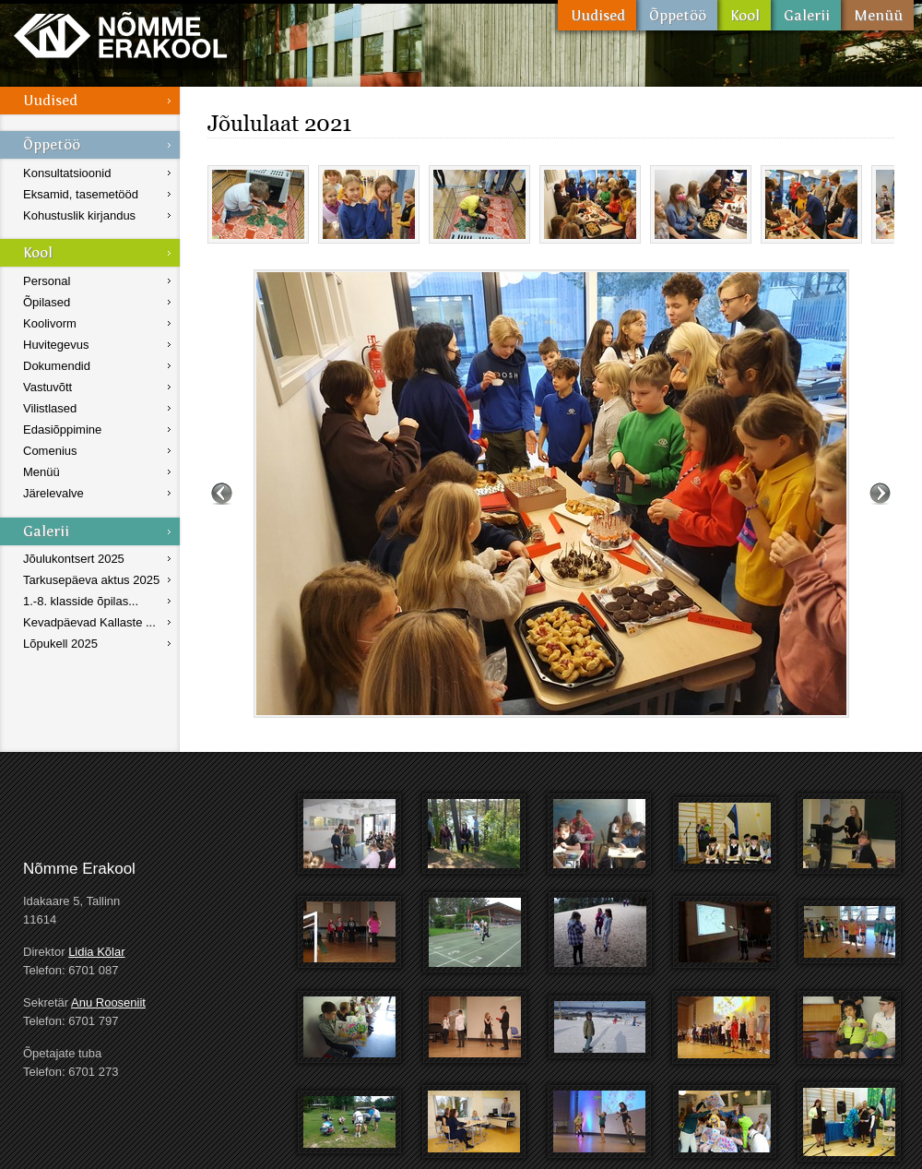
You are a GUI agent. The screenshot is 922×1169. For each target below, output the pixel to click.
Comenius (50, 451)
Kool (744, 15)
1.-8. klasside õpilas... (80, 601)
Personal (46, 281)
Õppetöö (676, 15)
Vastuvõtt (47, 387)
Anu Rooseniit (108, 1002)
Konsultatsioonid (67, 173)
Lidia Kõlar (96, 952)
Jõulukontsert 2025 (73, 559)
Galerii (806, 15)
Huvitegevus (56, 345)
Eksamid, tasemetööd (80, 194)
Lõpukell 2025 (60, 643)
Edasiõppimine (62, 429)
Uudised (597, 15)
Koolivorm (50, 323)
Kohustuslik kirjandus (79, 215)
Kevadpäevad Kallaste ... (89, 622)
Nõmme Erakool (120, 34)
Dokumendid (56, 366)
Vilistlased (50, 408)
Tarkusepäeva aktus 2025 (91, 580)
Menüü (877, 15)
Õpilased (46, 302)
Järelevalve (53, 493)
